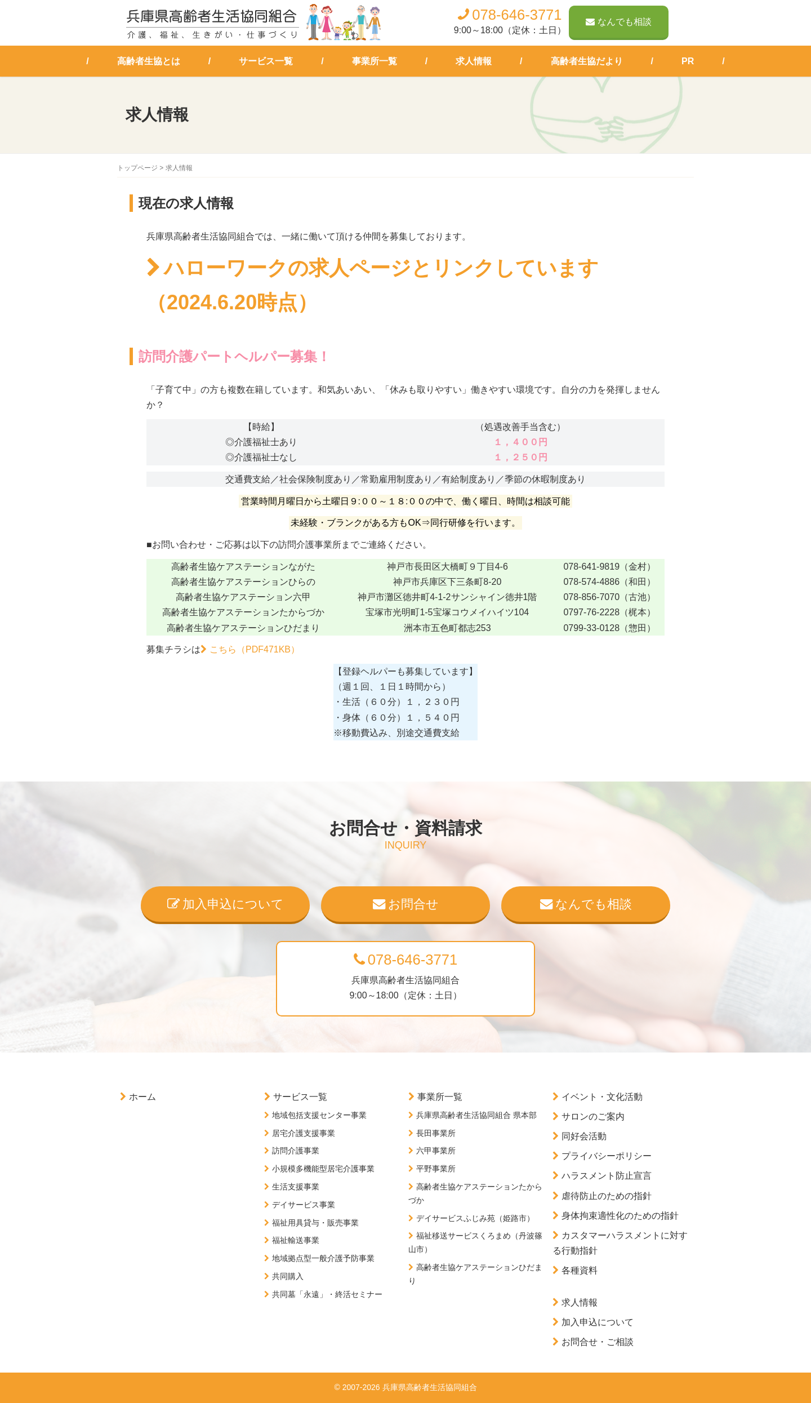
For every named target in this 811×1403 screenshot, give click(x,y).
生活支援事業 (295, 1186)
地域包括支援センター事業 (319, 1115)
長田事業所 (436, 1133)
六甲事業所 (436, 1150)
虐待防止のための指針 (607, 1196)
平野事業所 (436, 1168)
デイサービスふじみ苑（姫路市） (475, 1218)
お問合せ (406, 904)
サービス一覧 (266, 61)
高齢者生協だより (587, 61)
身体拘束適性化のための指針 (620, 1215)
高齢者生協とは (148, 61)
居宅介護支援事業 (303, 1133)
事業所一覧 (374, 61)
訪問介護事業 (295, 1150)
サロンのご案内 (593, 1116)
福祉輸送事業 (295, 1240)
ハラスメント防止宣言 (607, 1175)
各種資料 (580, 1270)
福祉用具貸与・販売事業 (315, 1222)
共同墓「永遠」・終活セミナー (327, 1294)
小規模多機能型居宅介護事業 (323, 1168)
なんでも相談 (619, 21)
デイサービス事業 (303, 1204)
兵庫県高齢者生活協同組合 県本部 (476, 1115)
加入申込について (225, 904)
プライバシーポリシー (607, 1156)
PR (687, 61)
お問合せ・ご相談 (598, 1342)
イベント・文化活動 (602, 1097)
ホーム (142, 1097)
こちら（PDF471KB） (255, 649)
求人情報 (474, 61)
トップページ (137, 168)
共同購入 (288, 1276)
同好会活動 (584, 1136)
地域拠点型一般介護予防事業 (323, 1258)
